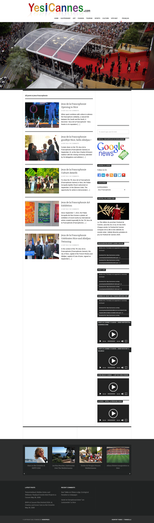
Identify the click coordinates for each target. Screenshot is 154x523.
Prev (24, 473)
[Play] (100, 341)
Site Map (114, 18)
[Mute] (122, 341)
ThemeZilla (127, 519)
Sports (97, 18)
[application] (113, 256)
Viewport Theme (117, 519)
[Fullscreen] (126, 341)
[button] (113, 334)
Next (129, 473)
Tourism (89, 18)
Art (74, 18)
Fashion (81, 18)
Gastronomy (66, 18)
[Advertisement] (113, 110)
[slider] (111, 341)
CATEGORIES (102, 187)
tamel (63, 500)
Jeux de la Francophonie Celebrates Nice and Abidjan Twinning (76, 238)
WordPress (45, 519)
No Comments (74, 110)
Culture (105, 18)
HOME (56, 18)
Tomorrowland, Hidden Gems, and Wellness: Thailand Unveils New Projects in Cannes (40, 494)
